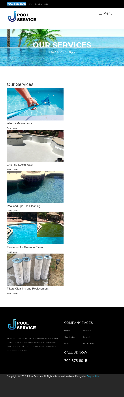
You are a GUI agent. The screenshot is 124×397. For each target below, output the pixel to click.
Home (67, 330)
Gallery (67, 343)
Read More (12, 128)
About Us (87, 330)
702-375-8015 (75, 361)
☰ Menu (106, 13)
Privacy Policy (89, 343)
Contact (86, 337)
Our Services (69, 337)
